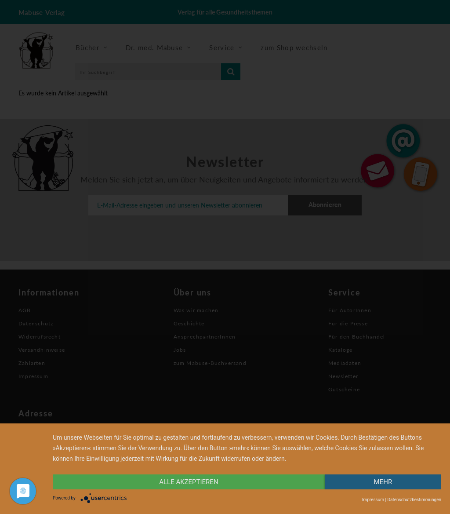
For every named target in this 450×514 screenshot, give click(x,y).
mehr (383, 482)
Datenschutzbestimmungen (414, 499)
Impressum (373, 499)
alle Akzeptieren (188, 482)
